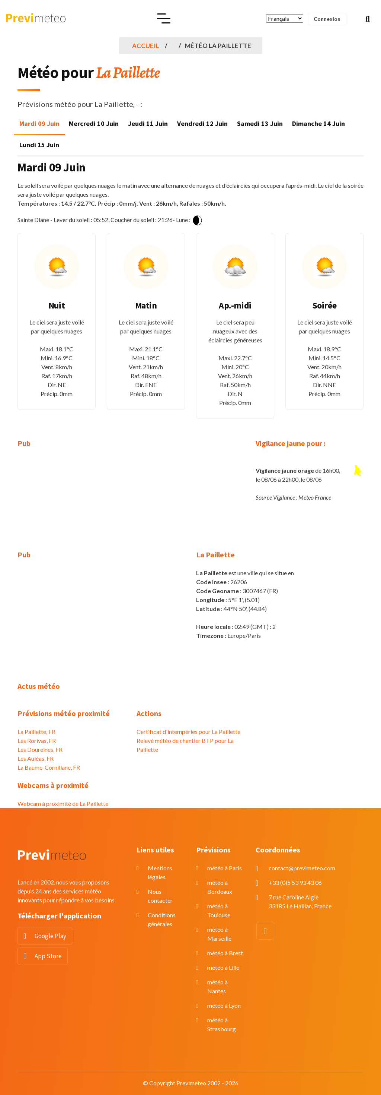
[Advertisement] (71, 503)
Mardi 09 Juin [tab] (39, 123)
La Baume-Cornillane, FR (48, 767)
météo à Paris (224, 867)
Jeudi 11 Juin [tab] (148, 123)
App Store (48, 956)
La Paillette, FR (36, 731)
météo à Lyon (224, 1005)
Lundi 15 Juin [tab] (39, 144)
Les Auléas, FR (35, 758)
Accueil (145, 46)
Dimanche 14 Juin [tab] (318, 123)
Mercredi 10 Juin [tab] (94, 123)
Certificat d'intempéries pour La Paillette (188, 731)
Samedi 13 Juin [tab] (260, 123)
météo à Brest (225, 952)
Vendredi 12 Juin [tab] (202, 123)
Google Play (50, 936)
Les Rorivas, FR (36, 740)
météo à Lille (223, 967)
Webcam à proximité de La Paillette (62, 803)
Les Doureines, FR (40, 749)
